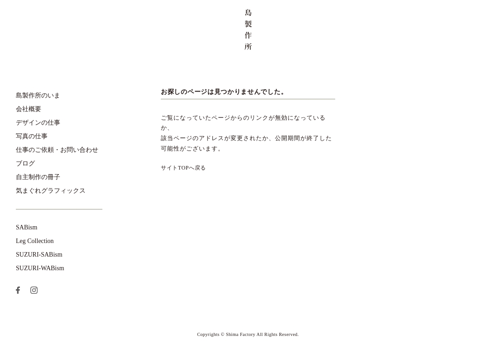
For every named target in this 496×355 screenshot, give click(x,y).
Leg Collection (35, 241)
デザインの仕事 (38, 122)
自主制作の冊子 (38, 177)
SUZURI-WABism (40, 268)
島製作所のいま (38, 95)
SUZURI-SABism (39, 254)
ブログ (25, 163)
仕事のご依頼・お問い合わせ (57, 149)
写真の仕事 (32, 136)
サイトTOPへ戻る (183, 168)
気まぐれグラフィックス (51, 190)
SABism (26, 227)
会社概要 (28, 109)
